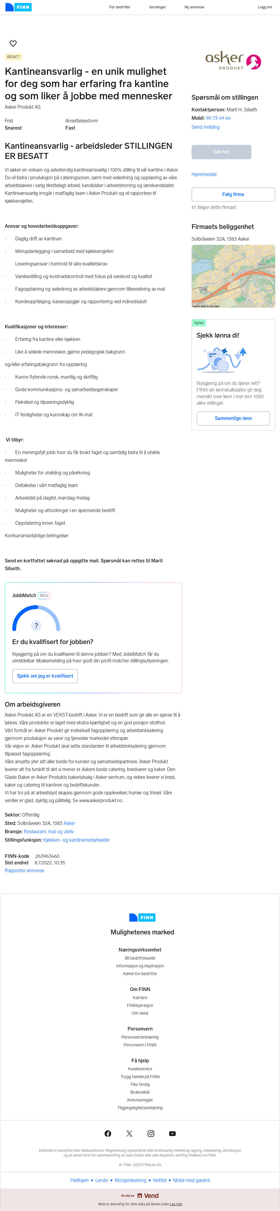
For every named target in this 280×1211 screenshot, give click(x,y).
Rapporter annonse (24, 870)
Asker (69, 823)
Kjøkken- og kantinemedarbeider (76, 840)
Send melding (206, 127)
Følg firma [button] (233, 194)
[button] (13, 44)
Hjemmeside (204, 174)
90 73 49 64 (218, 118)
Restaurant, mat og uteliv (49, 831)
